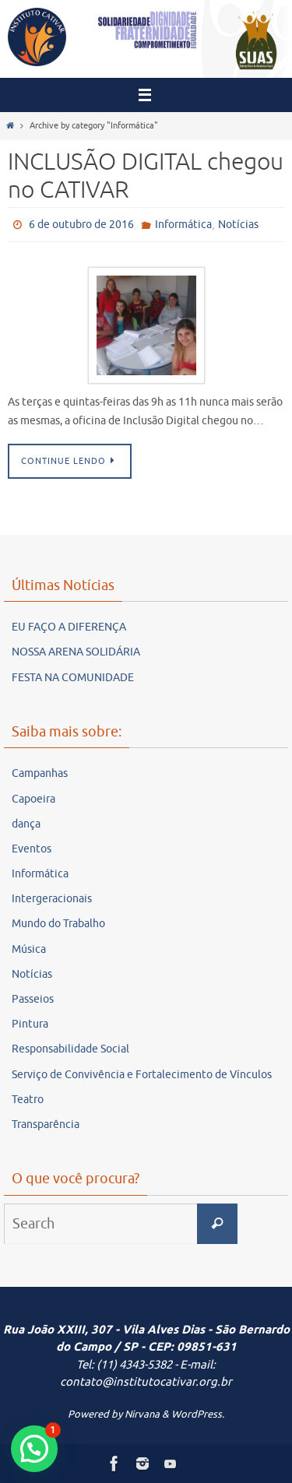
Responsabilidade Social (70, 1049)
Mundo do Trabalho (58, 923)
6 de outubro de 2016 (81, 224)
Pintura (30, 1024)
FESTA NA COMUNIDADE (73, 677)
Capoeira (33, 799)
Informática (183, 224)
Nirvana (142, 1414)
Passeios (33, 999)
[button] (34, 1448)
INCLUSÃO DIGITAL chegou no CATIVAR (145, 176)
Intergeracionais (52, 898)
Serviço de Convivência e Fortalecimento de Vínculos (142, 1074)
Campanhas (40, 773)
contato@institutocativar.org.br (146, 1382)
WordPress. (197, 1414)
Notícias (238, 224)
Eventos (31, 849)
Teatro (28, 1099)
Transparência (45, 1124)
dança (26, 824)
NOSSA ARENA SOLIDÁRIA (76, 652)
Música (29, 949)
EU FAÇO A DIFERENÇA (69, 627)
